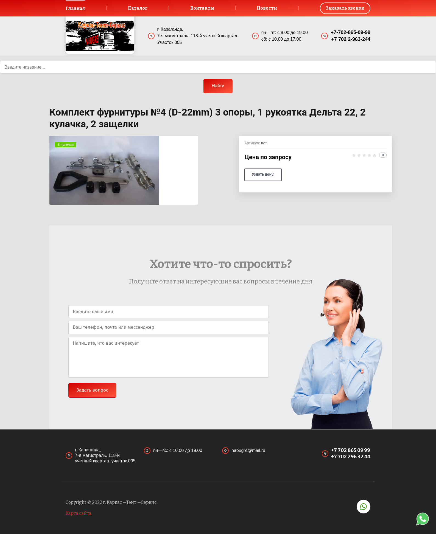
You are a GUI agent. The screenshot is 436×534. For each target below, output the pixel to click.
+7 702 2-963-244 (350, 39)
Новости (267, 8)
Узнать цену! (263, 174)
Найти (218, 85)
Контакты (202, 8)
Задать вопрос (92, 390)
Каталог (137, 8)
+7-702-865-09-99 (350, 32)
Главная (75, 8)
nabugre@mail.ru (248, 450)
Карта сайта (78, 513)
